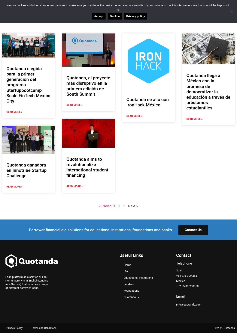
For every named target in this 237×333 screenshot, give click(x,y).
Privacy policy (135, 16)
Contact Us (193, 229)
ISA (126, 270)
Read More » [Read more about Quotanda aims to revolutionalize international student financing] (74, 186)
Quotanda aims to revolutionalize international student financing (87, 167)
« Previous (107, 205)
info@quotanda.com (188, 304)
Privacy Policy (14, 327)
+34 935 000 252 (186, 275)
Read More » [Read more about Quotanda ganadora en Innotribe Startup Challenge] (14, 186)
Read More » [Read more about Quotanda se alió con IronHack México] (135, 115)
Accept (98, 16)
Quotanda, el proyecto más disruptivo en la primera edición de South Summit (88, 86)
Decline (115, 16)
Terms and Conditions (44, 327)
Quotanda (132, 297)
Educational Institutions (138, 277)
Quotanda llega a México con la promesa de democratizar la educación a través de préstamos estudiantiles (208, 91)
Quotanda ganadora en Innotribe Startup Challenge (26, 170)
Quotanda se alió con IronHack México (148, 102)
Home (127, 264)
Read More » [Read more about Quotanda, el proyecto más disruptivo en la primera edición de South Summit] (74, 105)
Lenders (129, 283)
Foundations (131, 290)
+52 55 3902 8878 (187, 285)
